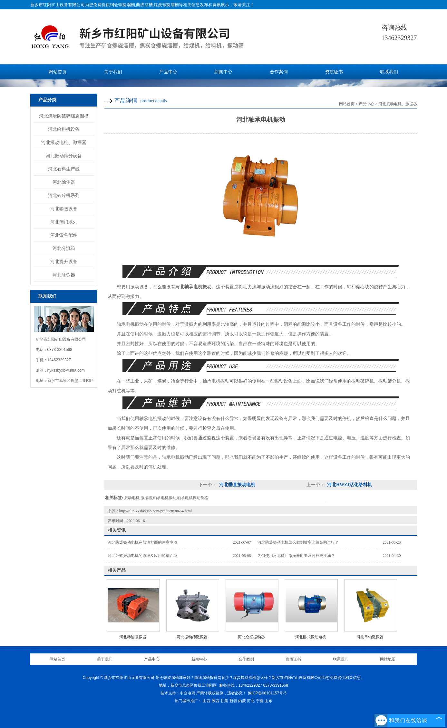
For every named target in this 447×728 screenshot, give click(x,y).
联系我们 (389, 71)
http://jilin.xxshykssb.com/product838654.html (155, 511)
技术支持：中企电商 (177, 693)
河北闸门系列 (63, 221)
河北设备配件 (63, 235)
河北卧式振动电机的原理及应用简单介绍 (142, 555)
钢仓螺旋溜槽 (122, 4)
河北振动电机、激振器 (63, 142)
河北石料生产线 (64, 168)
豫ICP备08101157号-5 (267, 693)
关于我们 (113, 71)
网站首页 (58, 71)
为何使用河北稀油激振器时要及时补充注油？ (296, 555)
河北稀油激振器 (132, 637)
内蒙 (242, 701)
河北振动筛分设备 (64, 155)
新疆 (233, 701)
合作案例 (279, 71)
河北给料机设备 (64, 129)
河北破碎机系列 (64, 195)
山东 (268, 701)
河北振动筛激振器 (192, 637)
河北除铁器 (64, 274)
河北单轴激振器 (370, 637)
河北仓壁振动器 (251, 637)
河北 (251, 701)
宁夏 (260, 701)
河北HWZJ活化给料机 (349, 484)
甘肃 (224, 701)
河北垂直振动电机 (237, 484)
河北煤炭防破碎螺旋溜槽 (64, 115)
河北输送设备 (63, 208)
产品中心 (168, 71)
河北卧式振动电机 (310, 637)
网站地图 (387, 659)
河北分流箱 (64, 248)
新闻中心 (223, 71)
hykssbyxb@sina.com (66, 370)
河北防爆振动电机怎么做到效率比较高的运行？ (298, 542)
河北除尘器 (64, 182)
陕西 (215, 701)
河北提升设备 (63, 261)
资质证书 (334, 71)
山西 (206, 701)
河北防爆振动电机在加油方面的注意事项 (142, 542)
